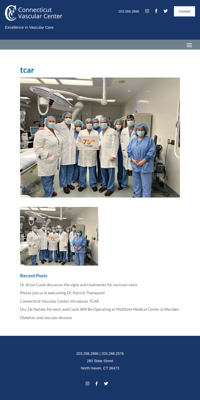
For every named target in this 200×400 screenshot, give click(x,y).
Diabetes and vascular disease (46, 317)
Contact (184, 11)
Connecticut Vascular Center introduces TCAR (59, 301)
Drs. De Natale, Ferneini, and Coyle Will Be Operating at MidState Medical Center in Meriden (99, 309)
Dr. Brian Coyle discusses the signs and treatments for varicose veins (79, 284)
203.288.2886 (128, 11)
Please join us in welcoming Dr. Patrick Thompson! (62, 292)
